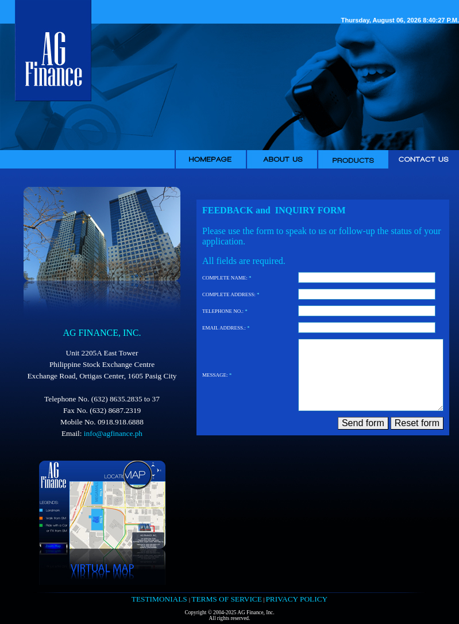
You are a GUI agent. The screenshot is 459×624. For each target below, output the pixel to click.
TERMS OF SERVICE (226, 599)
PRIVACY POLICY (296, 599)
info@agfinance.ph (113, 433)
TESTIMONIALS (160, 599)
